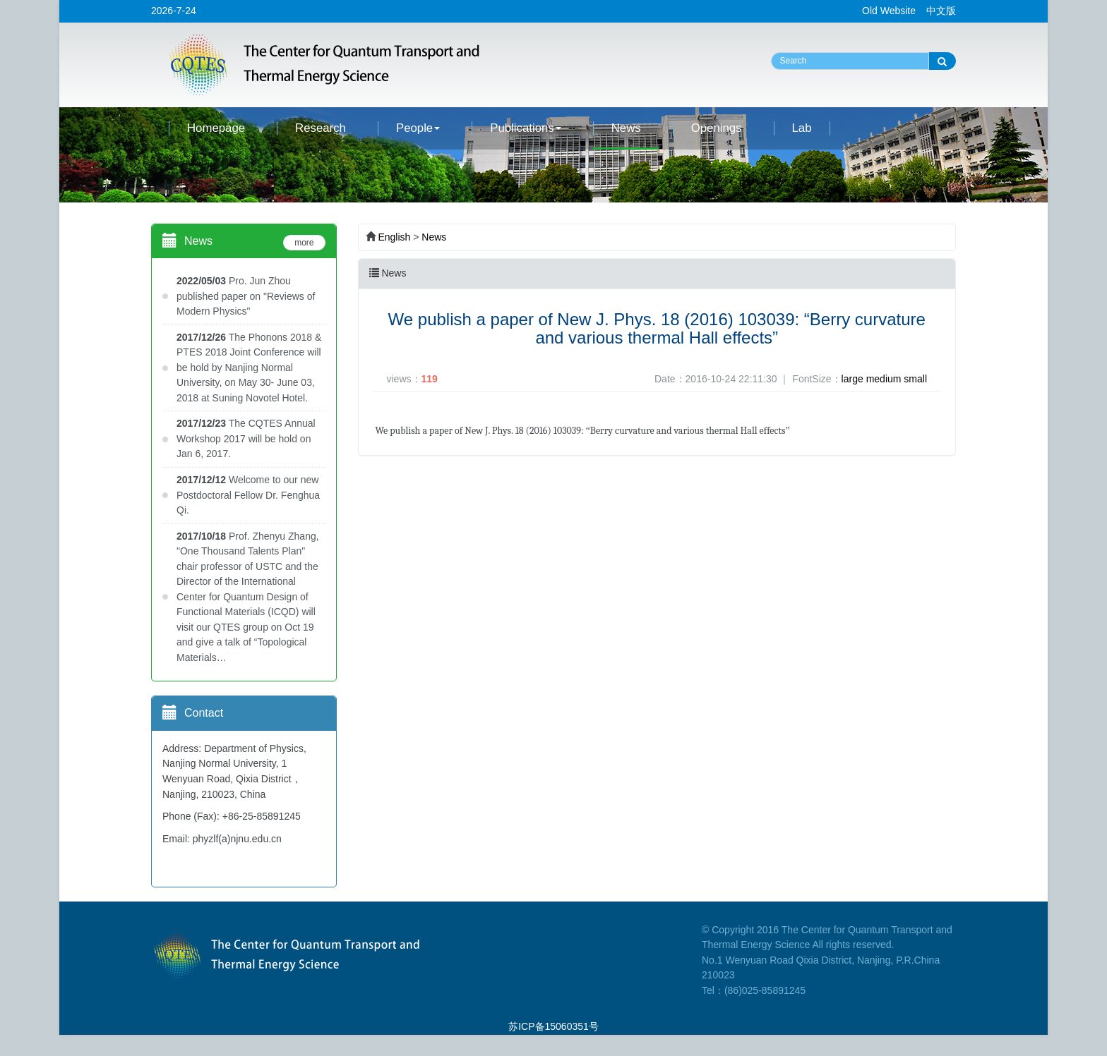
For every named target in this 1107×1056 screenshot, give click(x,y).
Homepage (216, 128)
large (852, 378)
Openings (716, 128)
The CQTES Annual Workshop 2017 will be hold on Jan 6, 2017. (246, 438)
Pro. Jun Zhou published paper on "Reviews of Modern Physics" (245, 296)
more (303, 243)
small (915, 378)
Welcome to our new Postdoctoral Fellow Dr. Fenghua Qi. (248, 495)
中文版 (941, 10)
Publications (525, 128)
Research (320, 128)
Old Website (889, 10)
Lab (802, 128)
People (418, 128)
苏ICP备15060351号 (553, 1026)
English (394, 237)
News (626, 128)
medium (884, 378)
